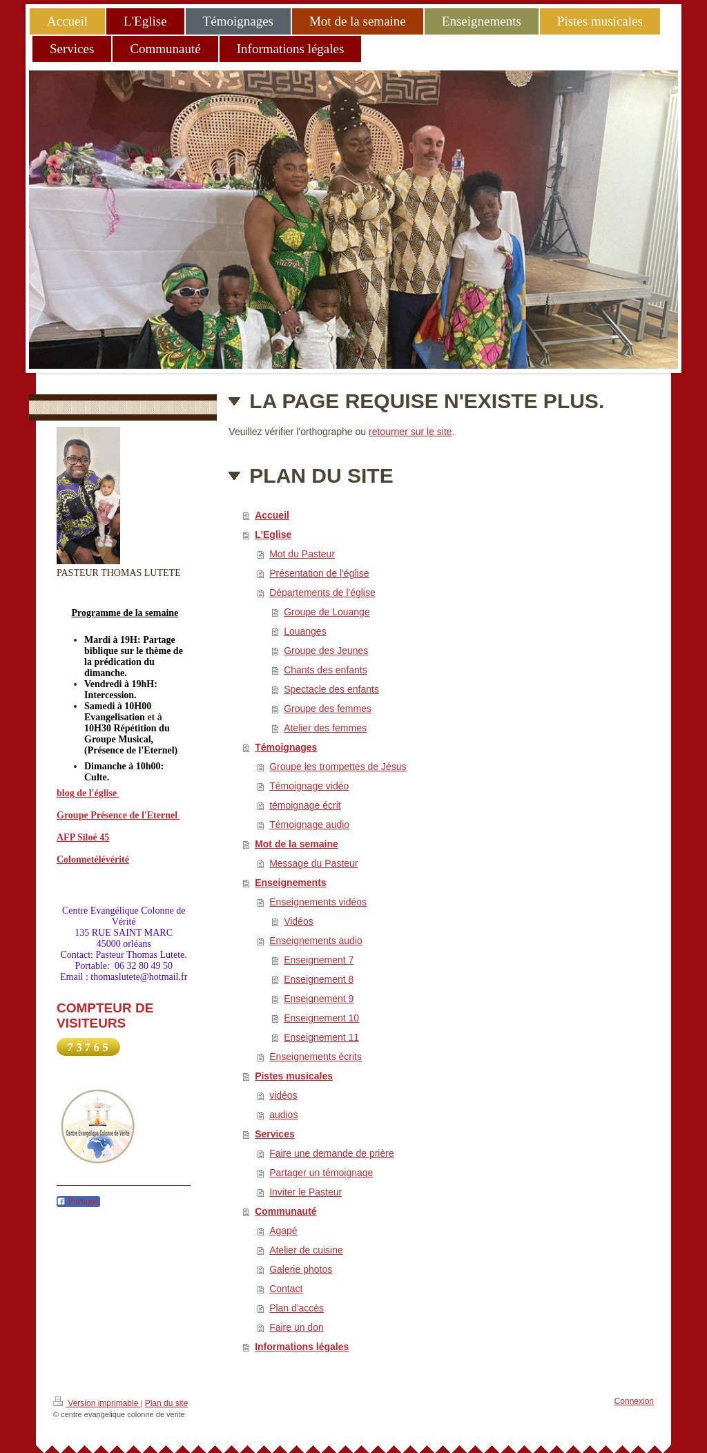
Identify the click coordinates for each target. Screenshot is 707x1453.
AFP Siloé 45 (83, 837)
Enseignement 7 (319, 959)
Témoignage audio (309, 824)
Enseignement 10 (321, 1017)
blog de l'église (88, 793)
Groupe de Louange (327, 611)
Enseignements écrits (315, 1056)
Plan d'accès (296, 1308)
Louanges (305, 631)
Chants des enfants (325, 669)
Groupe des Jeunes (326, 650)
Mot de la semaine (296, 843)
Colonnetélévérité (93, 859)
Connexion (634, 1401)
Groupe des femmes (327, 708)
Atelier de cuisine (306, 1249)
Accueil (272, 515)
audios (283, 1114)
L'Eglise (273, 534)
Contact (285, 1288)
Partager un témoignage (321, 1172)
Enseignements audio (315, 940)
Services (275, 1133)
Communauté (285, 1211)
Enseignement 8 (319, 979)
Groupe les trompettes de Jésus (337, 766)
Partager (78, 1201)
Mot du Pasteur (302, 553)
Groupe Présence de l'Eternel (118, 815)
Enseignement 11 (321, 1037)
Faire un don (296, 1327)
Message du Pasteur (313, 863)
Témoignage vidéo (309, 785)
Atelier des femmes (325, 727)
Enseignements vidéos (318, 901)
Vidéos (298, 921)
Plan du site (166, 1403)
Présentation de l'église (319, 573)
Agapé (283, 1230)
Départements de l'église (322, 592)
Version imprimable (97, 1402)
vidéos (283, 1095)
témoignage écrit (305, 805)
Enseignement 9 (319, 998)
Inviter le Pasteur (305, 1191)
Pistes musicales (294, 1075)
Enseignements (290, 882)
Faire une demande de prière (331, 1153)
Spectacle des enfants (331, 689)
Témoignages (286, 747)
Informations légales (302, 1346)
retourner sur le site (410, 431)
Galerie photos (300, 1269)
